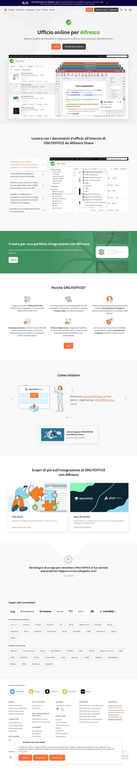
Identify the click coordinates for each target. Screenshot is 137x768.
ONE (12, 657)
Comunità (59, 720)
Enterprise (20, 10)
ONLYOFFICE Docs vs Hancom (88, 722)
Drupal (38, 625)
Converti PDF (13, 731)
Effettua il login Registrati (106, 10)
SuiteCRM (76, 631)
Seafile (86, 657)
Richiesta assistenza (62, 734)
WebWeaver (113, 657)
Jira (61, 625)
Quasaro (74, 657)
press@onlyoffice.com (115, 717)
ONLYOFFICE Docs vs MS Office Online (91, 705)
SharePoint (51, 631)
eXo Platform (56, 651)
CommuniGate (29, 651)
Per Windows (19, 691)
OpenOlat (24, 657)
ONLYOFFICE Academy (63, 725)
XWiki (24, 664)
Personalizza (41, 757)
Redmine (38, 631)
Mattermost (84, 625)
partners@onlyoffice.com (116, 712)
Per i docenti (36, 708)
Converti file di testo (15, 723)
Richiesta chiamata (115, 720)
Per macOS (54, 691)
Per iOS (88, 691)
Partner (45, 10)
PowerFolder (50, 657)
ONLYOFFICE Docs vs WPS (87, 717)
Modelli (12, 702)
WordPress (100, 631)
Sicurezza (59, 702)
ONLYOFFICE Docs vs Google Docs (90, 708)
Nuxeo (109, 625)
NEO (121, 651)
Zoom (13, 638)
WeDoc (13, 664)
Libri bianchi (59, 731)
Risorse (52, 10)
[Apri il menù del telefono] (125, 10)
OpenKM (48, 664)
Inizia (56, 46)
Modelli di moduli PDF (15, 705)
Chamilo (26, 625)
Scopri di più (23, 751)
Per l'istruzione (38, 702)
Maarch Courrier (106, 651)
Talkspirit (98, 657)
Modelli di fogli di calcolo (16, 711)
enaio (42, 651)
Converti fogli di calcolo (16, 726)
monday (98, 625)
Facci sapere (69, 575)
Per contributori (37, 731)
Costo (38, 10)
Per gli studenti (37, 705)
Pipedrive (14, 631)
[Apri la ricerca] (121, 10)
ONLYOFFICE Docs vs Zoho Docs (89, 711)
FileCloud (36, 664)
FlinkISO (70, 651)
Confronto (83, 702)
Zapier (113, 631)
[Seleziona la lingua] (131, 10)
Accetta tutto (57, 757)
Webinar (58, 728)
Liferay (71, 625)
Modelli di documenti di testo (18, 708)
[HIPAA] (57, 710)
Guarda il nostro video (76, 438)
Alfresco (14, 625)
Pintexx (36, 657)
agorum (14, 651)
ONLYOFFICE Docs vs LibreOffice (89, 714)
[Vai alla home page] (5, 10)
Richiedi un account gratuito (41, 722)
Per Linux (37, 691)
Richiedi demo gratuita (74, 46)
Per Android (72, 691)
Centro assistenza (61, 722)
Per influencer (36, 736)
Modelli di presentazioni (16, 714)
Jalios (81, 651)
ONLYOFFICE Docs (93, 396)
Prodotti (11, 10)
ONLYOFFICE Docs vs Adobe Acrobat (90, 719)
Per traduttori (36, 734)
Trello (88, 631)
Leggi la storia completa (82, 527)
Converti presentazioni (16, 728)
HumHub (50, 625)
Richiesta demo (60, 736)
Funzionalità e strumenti (40, 719)
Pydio (63, 657)
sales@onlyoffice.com (115, 707)
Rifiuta (25, 757)
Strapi (64, 631)
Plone (26, 631)
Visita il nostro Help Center (21, 527)
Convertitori (14, 719)
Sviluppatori (30, 10)
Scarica (89, 10)
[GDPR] (62, 710)
